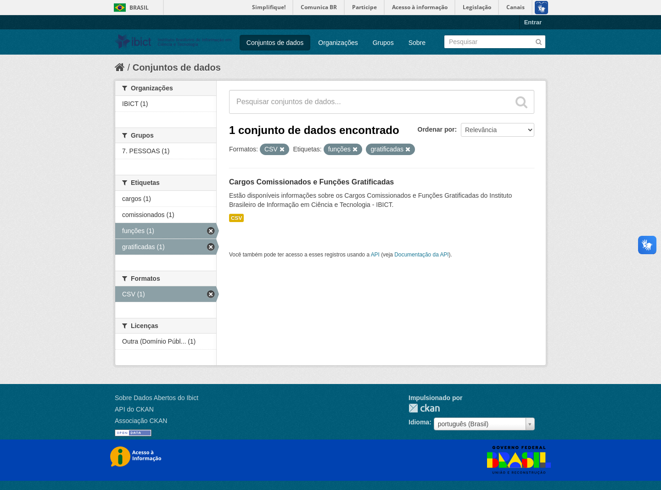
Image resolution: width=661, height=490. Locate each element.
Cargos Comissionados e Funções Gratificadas (311, 182)
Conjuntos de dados (275, 42)
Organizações (338, 42)
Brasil (139, 7)
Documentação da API (421, 254)
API (375, 254)
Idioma (419, 422)
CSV (236, 218)
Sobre (417, 42)
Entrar (533, 22)
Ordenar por (436, 129)
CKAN (424, 408)
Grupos (383, 42)
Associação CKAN (141, 420)
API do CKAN (134, 409)
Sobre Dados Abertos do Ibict (156, 397)
